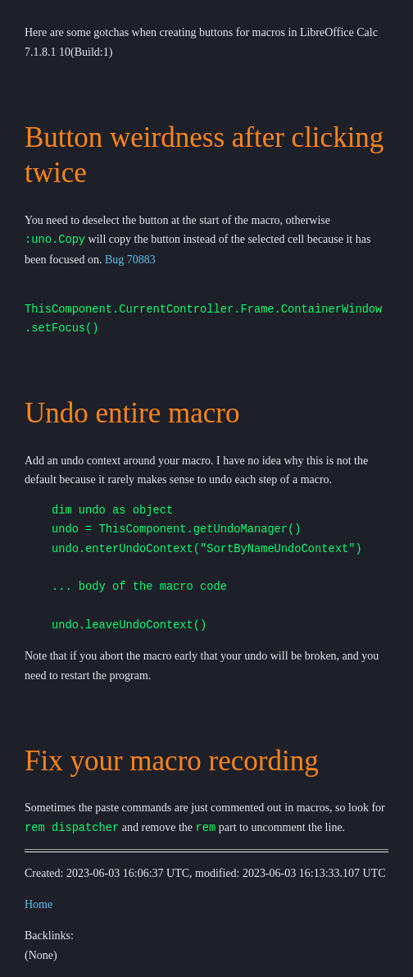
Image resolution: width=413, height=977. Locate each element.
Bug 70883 (130, 259)
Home (38, 905)
